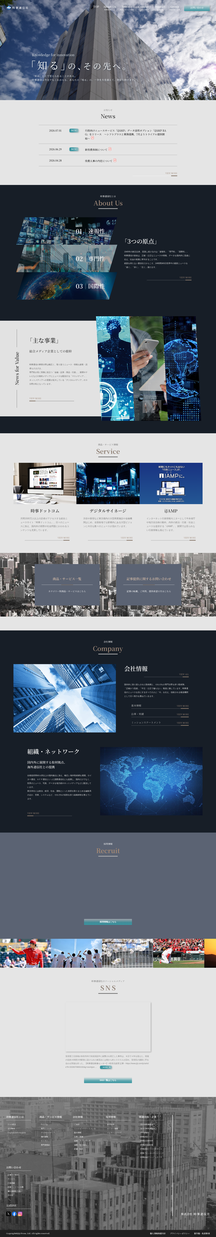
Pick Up (44, 1124)
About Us (109, 8)
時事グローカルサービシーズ (152, 1153)
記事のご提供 (13, 1175)
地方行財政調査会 (147, 1128)
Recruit (160, 8)
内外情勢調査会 (146, 1124)
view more (171, 173)
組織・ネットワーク (82, 1140)
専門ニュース (46, 1128)
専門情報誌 (45, 1145)
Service (127, 8)
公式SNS (11, 1205)
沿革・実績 (137, 714)
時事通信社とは (15, 1117)
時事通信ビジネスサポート (151, 1149)
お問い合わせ (197, 8)
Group (174, 8)
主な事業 (11, 1128)
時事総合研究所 (146, 1140)
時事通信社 (17, 8)
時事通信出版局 (146, 1145)
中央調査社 (144, 1132)
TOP (96, 6)
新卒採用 (110, 1124)
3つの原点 (12, 1124)
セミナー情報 (112, 1128)
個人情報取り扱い (15, 1191)
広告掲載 (11, 1183)
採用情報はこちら (108, 922)
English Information (17, 1132)
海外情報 (44, 1136)
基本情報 (136, 705)
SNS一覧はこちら (108, 1080)
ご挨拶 (76, 1124)
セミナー (44, 1140)
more (105, 1067)
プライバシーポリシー (180, 1233)
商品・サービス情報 (50, 1117)
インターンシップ (114, 1132)
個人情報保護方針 (158, 1233)
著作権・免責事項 (202, 1233)
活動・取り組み (80, 1145)
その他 (10, 1195)
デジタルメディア (48, 1132)
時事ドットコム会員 (16, 1187)
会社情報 (78, 1117)
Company (144, 8)
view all (184, 674)
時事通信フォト (146, 1136)
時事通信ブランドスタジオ (151, 1157)
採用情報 (111, 1117)
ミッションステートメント (146, 722)
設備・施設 (78, 1149)
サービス (11, 1179)
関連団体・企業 (147, 1117)
